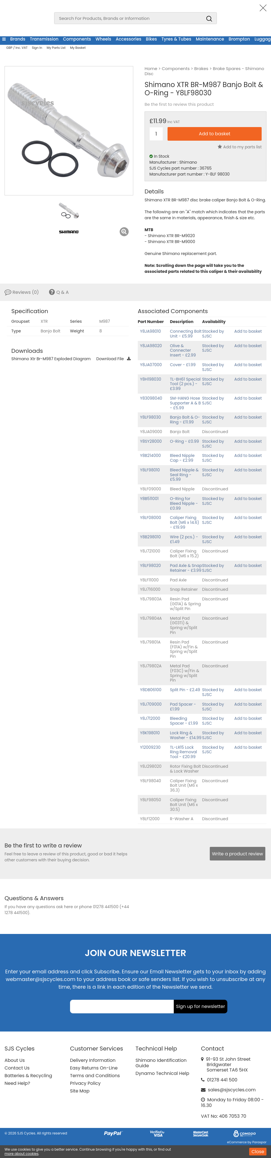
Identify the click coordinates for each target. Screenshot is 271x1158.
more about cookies (22, 1153)
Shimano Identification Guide (161, 1063)
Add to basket (248, 331)
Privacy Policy (85, 1083)
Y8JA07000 (151, 365)
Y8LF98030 (150, 417)
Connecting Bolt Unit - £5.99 (186, 333)
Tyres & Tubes (176, 39)
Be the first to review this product (179, 104)
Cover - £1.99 (183, 365)
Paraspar (259, 1142)
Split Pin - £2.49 (185, 690)
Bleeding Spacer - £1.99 (184, 721)
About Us (15, 1060)
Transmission (44, 39)
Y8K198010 (150, 733)
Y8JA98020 (151, 346)
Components (77, 39)
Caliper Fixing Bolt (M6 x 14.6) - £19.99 (184, 522)
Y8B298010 (150, 537)
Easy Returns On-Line (94, 1068)
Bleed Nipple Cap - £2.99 (182, 458)
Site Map (80, 1091)
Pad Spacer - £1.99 (183, 706)
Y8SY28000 (151, 441)
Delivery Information (92, 1060)
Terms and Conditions (95, 1075)
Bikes (151, 39)
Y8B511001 (149, 498)
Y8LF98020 (150, 565)
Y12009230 (150, 747)
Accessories (128, 39)
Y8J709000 (151, 704)
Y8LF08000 (150, 517)
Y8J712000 (150, 718)
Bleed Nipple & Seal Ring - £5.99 (184, 474)
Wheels (103, 39)
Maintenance (210, 39)
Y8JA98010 (150, 331)
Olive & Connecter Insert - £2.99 (183, 350)
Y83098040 (151, 398)
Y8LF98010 (150, 470)
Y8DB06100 (150, 690)
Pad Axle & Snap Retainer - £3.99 (186, 568)
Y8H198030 (150, 379)
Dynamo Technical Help (162, 1073)
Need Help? (17, 1083)
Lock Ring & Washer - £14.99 (186, 735)
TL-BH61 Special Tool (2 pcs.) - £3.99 (185, 384)
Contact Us (17, 1068)
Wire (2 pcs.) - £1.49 (184, 539)
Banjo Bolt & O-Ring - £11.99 (185, 419)
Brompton (239, 39)
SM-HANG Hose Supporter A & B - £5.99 (185, 403)
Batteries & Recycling (28, 1075)
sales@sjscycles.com (232, 1090)
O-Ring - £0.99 (184, 441)
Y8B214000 (150, 455)
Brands (17, 39)
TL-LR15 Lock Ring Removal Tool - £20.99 (183, 752)
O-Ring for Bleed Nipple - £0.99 (184, 503)
